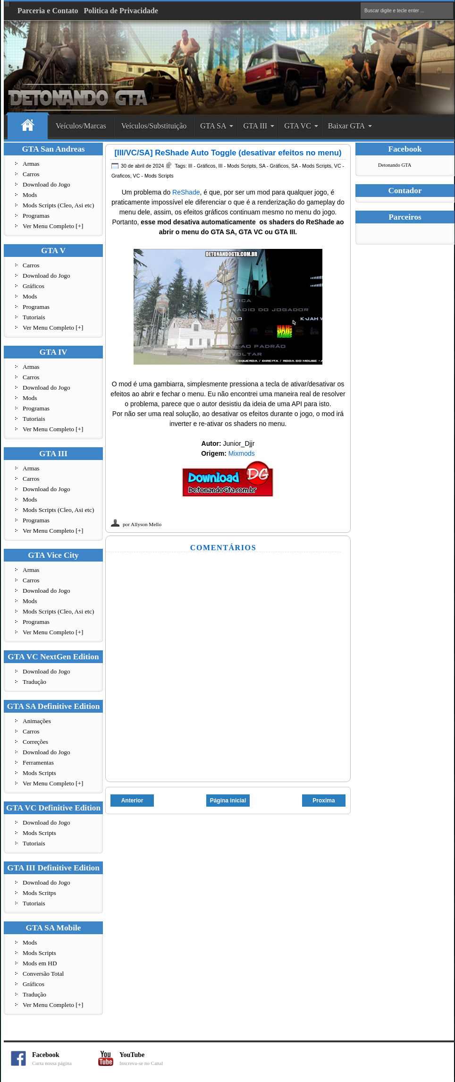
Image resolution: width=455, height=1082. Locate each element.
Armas (31, 163)
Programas (36, 215)
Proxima (323, 800)
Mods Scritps (39, 892)
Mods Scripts (39, 772)
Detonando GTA (394, 165)
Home (28, 126)
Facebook (65, 1058)
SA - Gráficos (273, 166)
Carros (31, 174)
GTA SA (213, 126)
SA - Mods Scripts (311, 166)
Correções (35, 741)
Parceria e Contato (47, 11)
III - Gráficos (202, 166)
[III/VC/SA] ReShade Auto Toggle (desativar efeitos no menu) (227, 152)
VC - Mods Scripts (153, 176)
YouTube (152, 1058)
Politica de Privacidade (121, 11)
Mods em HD (40, 963)
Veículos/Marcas (81, 126)
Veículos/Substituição (154, 126)
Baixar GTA (346, 126)
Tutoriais (34, 317)
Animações (37, 720)
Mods (30, 194)
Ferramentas (38, 762)
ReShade (186, 192)
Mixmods (241, 453)
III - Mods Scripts (237, 166)
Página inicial (228, 800)
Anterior (132, 800)
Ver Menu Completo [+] (53, 226)
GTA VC (297, 126)
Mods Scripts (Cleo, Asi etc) (58, 205)
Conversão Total (43, 973)
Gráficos (33, 286)
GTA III (255, 126)
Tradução (34, 681)
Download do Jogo (46, 184)
